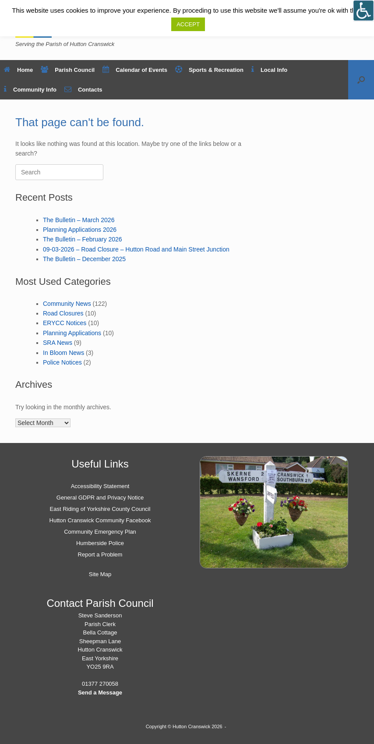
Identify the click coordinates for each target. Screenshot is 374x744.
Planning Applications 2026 (79, 229)
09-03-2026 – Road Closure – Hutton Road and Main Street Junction (136, 249)
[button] (361, 79)
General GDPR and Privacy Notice (100, 497)
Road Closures (63, 313)
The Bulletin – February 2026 (82, 239)
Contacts (83, 89)
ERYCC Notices (64, 322)
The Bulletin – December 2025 (84, 258)
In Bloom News (63, 352)
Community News (67, 303)
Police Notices (62, 362)
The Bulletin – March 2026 (78, 219)
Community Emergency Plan (100, 531)
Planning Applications (72, 333)
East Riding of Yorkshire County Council (100, 509)
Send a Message (100, 692)
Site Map (100, 574)
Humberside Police (100, 543)
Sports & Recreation (209, 70)
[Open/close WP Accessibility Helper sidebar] (363, 10)
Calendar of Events (134, 70)
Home (18, 70)
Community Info (30, 89)
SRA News (57, 342)
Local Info (269, 70)
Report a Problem (100, 554)
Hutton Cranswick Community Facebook (100, 520)
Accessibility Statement (100, 486)
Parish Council (68, 70)
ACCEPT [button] (188, 24)
